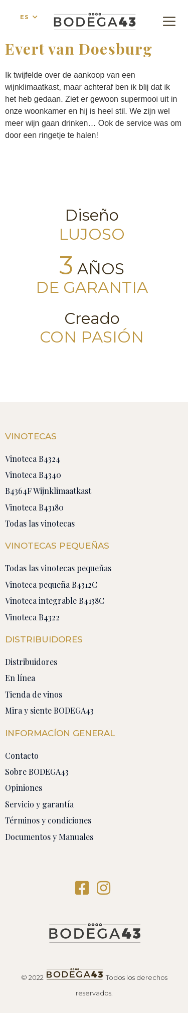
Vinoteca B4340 (33, 474)
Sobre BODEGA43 (37, 771)
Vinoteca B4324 (32, 458)
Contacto (22, 755)
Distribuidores (31, 661)
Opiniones (23, 787)
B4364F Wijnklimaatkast (48, 490)
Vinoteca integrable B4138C (54, 600)
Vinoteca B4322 (32, 617)
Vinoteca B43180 (34, 507)
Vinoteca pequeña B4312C (51, 584)
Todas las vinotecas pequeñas (58, 568)
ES (24, 17)
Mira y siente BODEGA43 (49, 710)
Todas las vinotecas (40, 523)
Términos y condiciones (48, 820)
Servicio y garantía (39, 804)
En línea (20, 677)
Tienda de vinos (33, 694)
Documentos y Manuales (49, 836)
